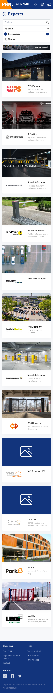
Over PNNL (8, 651)
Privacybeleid (33, 660)
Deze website (33, 655)
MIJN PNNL (22, 4)
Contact (6, 663)
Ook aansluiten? (34, 651)
